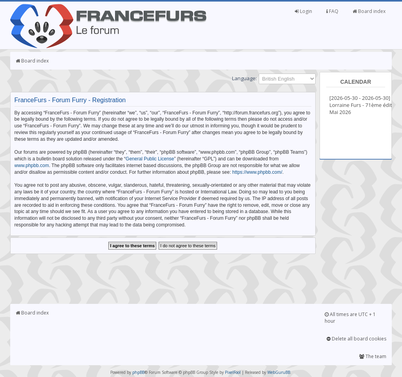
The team (372, 356)
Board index (369, 11)
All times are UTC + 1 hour (350, 317)
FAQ (332, 11)
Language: (244, 78)
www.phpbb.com (32, 165)
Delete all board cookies (356, 338)
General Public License (150, 159)
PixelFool (233, 372)
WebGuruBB (278, 372)
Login (303, 11)
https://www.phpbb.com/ (257, 172)
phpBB (138, 372)
